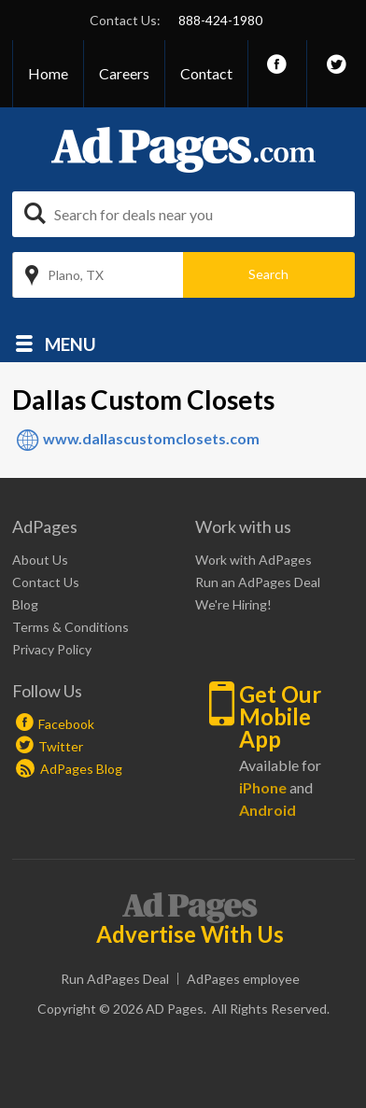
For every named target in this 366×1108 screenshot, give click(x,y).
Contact (206, 73)
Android (267, 810)
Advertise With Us (190, 934)
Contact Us (45, 582)
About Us (40, 560)
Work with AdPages (253, 560)
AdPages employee (243, 979)
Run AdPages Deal (115, 979)
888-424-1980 (220, 20)
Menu (70, 343)
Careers (124, 73)
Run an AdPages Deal (257, 582)
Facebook (66, 724)
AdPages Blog (69, 769)
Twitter (60, 746)
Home (48, 73)
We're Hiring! (233, 604)
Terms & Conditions (70, 627)
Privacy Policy (52, 649)
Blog (25, 604)
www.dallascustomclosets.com (151, 438)
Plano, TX (76, 275)
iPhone (263, 787)
